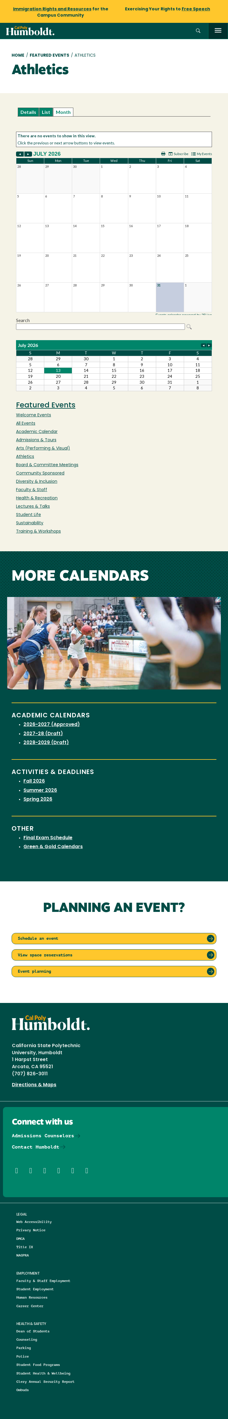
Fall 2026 (34, 781)
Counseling (26, 1339)
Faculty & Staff (31, 490)
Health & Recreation (37, 498)
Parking (23, 1347)
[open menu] (218, 31)
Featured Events (49, 55)
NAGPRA (22, 1255)
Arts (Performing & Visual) (43, 448)
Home (18, 55)
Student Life (28, 515)
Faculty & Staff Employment (43, 1280)
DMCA (20, 1238)
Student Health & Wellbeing (43, 1373)
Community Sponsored (40, 473)
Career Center (29, 1306)
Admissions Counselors (43, 1135)
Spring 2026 (37, 799)
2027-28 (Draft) (43, 734)
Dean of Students (33, 1331)
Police (22, 1356)
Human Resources (32, 1297)
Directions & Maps (34, 1085)
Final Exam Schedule (47, 838)
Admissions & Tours (36, 440)
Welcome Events (33, 415)
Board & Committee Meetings (47, 465)
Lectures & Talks (33, 506)
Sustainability (29, 523)
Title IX (24, 1247)
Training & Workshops (38, 531)
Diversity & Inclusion (36, 482)
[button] (198, 31)
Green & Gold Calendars (53, 847)
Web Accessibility (34, 1221)
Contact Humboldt (35, 1147)
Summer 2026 (40, 790)
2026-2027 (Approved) (51, 724)
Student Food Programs (38, 1364)
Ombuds (22, 1390)
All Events (25, 423)
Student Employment (35, 1289)
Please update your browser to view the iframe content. (114, 112)
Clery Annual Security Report (45, 1381)
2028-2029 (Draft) (46, 742)
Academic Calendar (37, 432)
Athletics (25, 457)
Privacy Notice (30, 1230)
